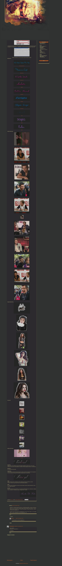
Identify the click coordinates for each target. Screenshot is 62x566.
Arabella (22, 87)
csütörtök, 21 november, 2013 (18, 526)
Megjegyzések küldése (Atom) (23, 563)
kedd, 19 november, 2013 (15, 505)
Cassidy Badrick (11, 526)
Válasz (10, 514)
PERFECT (41, 51)
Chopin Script (21, 108)
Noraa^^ (13, 518)
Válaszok (11, 516)
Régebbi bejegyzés (33, 560)
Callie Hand (21, 94)
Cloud (21, 115)
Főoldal (21, 560)
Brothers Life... (41, 52)
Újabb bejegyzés (9, 560)
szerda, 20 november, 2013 (19, 518)
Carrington (22, 101)
